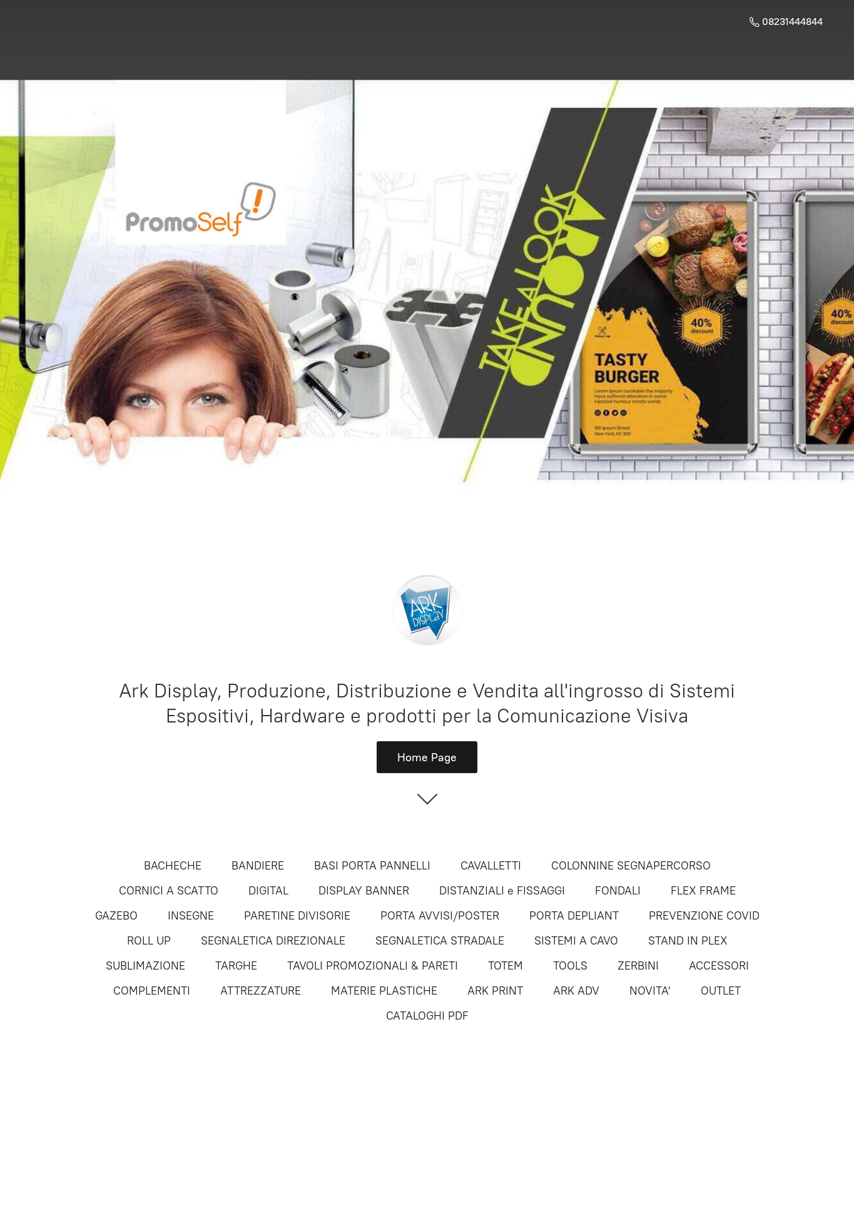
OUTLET (721, 991)
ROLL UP (149, 941)
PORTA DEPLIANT (574, 916)
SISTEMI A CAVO (576, 941)
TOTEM (505, 966)
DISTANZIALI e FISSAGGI (502, 891)
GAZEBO (116, 916)
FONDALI (618, 891)
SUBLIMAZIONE (145, 966)
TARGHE (236, 966)
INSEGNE (191, 916)
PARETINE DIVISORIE (297, 916)
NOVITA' (650, 991)
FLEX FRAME (703, 891)
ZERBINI (638, 966)
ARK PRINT (495, 991)
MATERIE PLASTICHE (384, 991)
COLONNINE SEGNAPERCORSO (631, 866)
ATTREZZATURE (260, 991)
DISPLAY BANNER (363, 891)
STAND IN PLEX (688, 941)
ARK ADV (576, 991)
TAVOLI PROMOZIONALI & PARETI (372, 966)
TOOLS (570, 966)
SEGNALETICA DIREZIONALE (273, 941)
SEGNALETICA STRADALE (439, 941)
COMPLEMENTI (151, 991)
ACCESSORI (719, 966)
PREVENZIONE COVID (704, 916)
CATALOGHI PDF (427, 1016)
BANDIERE (257, 866)
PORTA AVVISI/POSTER (439, 916)
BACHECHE (172, 866)
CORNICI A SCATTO (168, 891)
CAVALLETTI (490, 866)
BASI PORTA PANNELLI (372, 866)
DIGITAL (268, 891)
